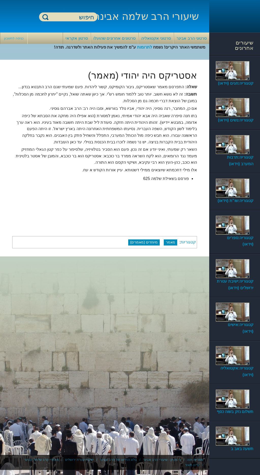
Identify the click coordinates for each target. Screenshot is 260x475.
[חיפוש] (71, 17)
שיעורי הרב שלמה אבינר (146, 16)
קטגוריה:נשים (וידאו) (235, 120)
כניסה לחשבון (14, 38)
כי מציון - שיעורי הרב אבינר (162, 460)
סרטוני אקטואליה (156, 38)
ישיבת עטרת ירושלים (79, 460)
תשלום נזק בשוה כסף (235, 411)
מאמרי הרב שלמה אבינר (41, 460)
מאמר (170, 242)
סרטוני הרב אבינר (191, 38)
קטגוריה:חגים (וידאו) (235, 83)
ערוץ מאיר (192, 465)
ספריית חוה (195, 460)
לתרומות (144, 47)
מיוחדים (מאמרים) (144, 242)
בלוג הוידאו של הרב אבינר (118, 460)
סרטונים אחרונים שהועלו (114, 38)
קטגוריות (188, 242)
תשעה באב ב (242, 449)
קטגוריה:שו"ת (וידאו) (235, 200)
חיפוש (45, 17)
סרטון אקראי (77, 38)
